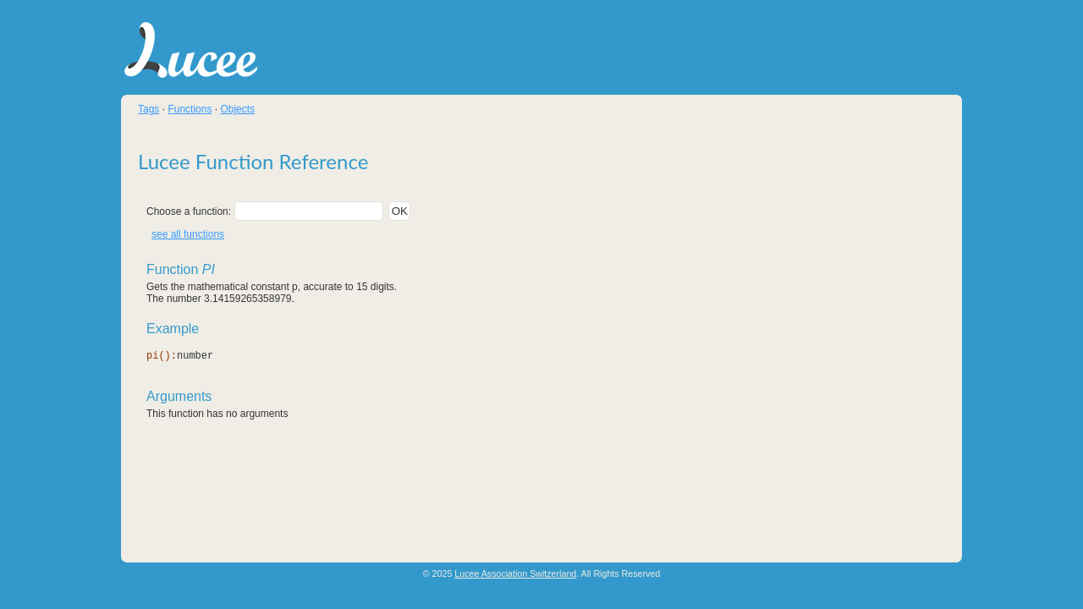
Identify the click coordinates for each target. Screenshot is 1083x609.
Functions (190, 109)
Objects (237, 109)
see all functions (187, 234)
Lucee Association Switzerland (515, 573)
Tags (148, 109)
